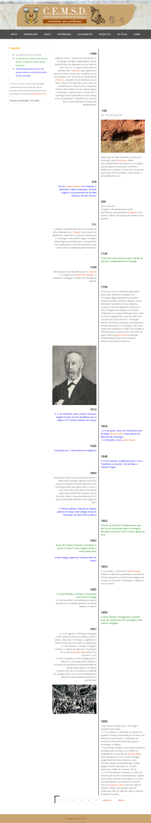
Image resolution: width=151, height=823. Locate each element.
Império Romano (74, 186)
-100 (104, 111)
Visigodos (132, 212)
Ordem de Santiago (84, 274)
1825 (93, 446)
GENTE (47, 34)
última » (122, 800)
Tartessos (76, 70)
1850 (93, 473)
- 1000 (92, 54)
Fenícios (60, 79)
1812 (93, 409)
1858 (104, 721)
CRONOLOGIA (31, 34)
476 (94, 182)
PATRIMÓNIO (64, 34)
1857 (93, 629)
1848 (104, 456)
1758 (104, 287)
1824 (104, 426)
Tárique (76, 232)
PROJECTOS (105, 34)
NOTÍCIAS (122, 34)
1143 (104, 254)
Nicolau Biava (116, 433)
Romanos (122, 160)
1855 (93, 589)
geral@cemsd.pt (39, 94)
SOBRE (137, 34)
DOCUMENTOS (85, 34)
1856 (104, 612)
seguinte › (107, 800)
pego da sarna (122, 335)
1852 (104, 521)
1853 (93, 541)
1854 (104, 567)
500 (103, 202)
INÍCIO (14, 34)
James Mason (128, 440)
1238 (93, 267)
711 (94, 224)
